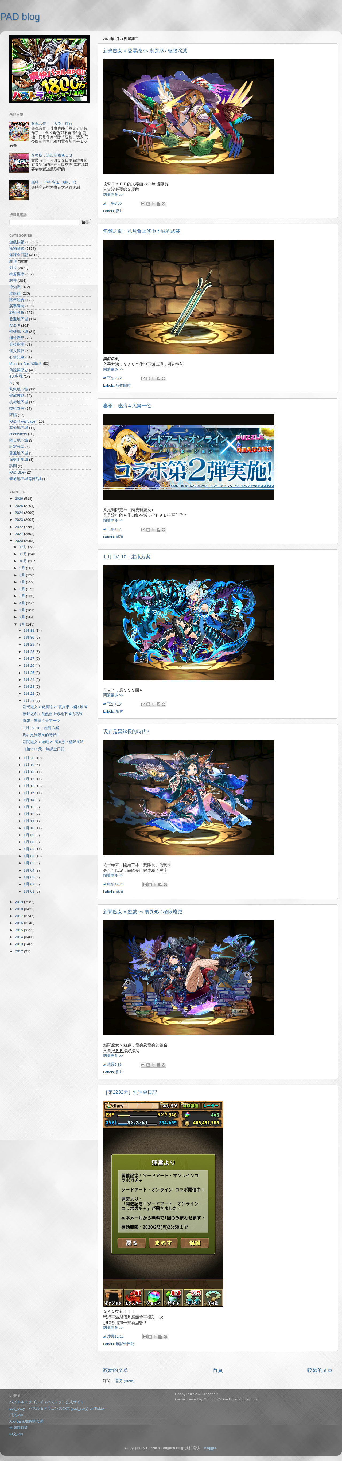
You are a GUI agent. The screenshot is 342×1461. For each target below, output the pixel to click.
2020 (19, 541)
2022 (19, 527)
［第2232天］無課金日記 (130, 1092)
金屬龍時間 (18, 1428)
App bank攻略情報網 (26, 1421)
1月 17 (29, 779)
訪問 (13, 466)
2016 (19, 923)
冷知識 (15, 287)
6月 (22, 589)
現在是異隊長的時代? (126, 731)
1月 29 (29, 644)
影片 (119, 211)
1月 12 (29, 814)
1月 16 (29, 786)
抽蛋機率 (16, 274)
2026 (19, 499)
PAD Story (17, 472)
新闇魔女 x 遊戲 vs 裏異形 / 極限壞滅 (142, 912)
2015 (19, 930)
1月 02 (29, 884)
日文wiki (16, 1415)
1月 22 (29, 694)
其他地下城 (18, 428)
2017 (19, 916)
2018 (19, 909)
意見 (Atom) (124, 1381)
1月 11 (29, 821)
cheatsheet (18, 434)
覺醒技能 (16, 396)
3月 (22, 610)
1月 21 (29, 701)
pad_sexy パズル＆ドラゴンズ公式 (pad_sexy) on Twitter (57, 1409)
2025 (19, 506)
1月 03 (29, 877)
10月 (23, 561)
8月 (22, 575)
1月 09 (29, 835)
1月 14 (29, 800)
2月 (22, 617)
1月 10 (29, 828)
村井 (13, 281)
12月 (23, 547)
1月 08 (29, 842)
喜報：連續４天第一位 (127, 405)
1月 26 (29, 665)
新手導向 (16, 306)
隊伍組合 (16, 300)
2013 (19, 944)
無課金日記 (125, 1344)
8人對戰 (16, 376)
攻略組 (15, 293)
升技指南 (16, 344)
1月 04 (29, 870)
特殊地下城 (18, 332)
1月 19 (29, 765)
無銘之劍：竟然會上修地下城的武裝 (141, 231)
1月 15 (29, 793)
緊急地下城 (18, 389)
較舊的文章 (320, 1370)
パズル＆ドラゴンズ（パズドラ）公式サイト (46, 1402)
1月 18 (29, 772)
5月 (22, 596)
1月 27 (29, 659)
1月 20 (29, 758)
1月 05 (29, 863)
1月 (22, 624)
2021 (19, 534)
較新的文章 (115, 1370)
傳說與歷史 (18, 370)
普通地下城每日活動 (26, 479)
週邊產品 (16, 338)
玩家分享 (16, 447)
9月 (22, 568)
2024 (19, 513)
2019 (19, 902)
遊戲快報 (16, 242)
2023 (19, 520)
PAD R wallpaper (23, 421)
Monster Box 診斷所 (25, 364)
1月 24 (29, 680)
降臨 (13, 415)
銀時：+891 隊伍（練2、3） (54, 182)
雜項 (119, 537)
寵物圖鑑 (123, 386)
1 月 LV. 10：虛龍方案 (126, 557)
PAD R (14, 325)
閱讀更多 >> (113, 195)
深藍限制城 (18, 460)
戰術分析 (16, 313)
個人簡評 (16, 351)
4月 (22, 603)
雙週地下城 (18, 319)
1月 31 (29, 630)
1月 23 (29, 687)
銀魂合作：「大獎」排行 (51, 124)
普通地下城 (18, 453)
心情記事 (16, 357)
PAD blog (20, 16)
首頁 (218, 1370)
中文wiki (16, 1434)
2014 (19, 937)
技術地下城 (18, 402)
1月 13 (29, 807)
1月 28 (29, 652)
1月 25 (29, 673)
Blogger (210, 1448)
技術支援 (16, 409)
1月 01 (29, 891)
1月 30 (29, 637)
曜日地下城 (18, 440)
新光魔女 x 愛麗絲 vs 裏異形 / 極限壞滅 (145, 50)
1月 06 (29, 856)
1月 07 (29, 849)
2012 (19, 951)
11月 (23, 554)
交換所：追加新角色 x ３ (51, 155)
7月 (22, 582)
